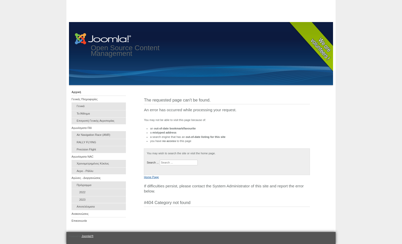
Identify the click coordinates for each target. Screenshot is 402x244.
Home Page (151, 177)
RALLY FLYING (86, 142)
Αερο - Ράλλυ (85, 170)
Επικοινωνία (79, 220)
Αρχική (76, 92)
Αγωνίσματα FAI (82, 127)
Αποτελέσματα (86, 206)
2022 (82, 192)
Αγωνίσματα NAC (83, 156)
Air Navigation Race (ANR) (93, 134)
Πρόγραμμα (84, 185)
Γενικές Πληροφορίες (85, 99)
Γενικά (81, 106)
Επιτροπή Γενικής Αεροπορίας (95, 120)
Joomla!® (88, 236)
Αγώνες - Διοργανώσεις (86, 177)
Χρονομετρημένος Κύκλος (93, 163)
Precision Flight (86, 149)
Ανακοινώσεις (80, 213)
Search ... (153, 162)
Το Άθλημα (83, 113)
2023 (82, 199)
